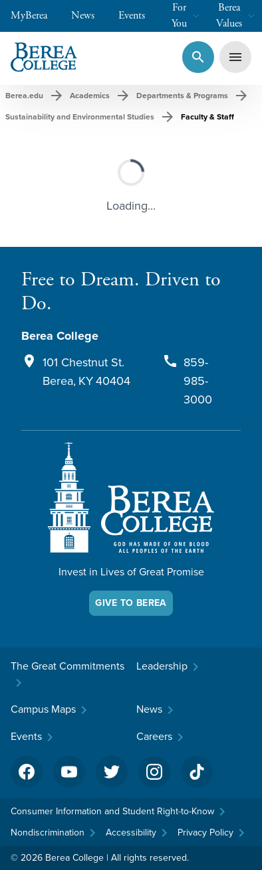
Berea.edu (24, 96)
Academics (90, 96)
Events (138, 16)
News (89, 16)
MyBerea (36, 16)
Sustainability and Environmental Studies (79, 117)
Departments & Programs (182, 96)
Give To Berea (131, 603)
